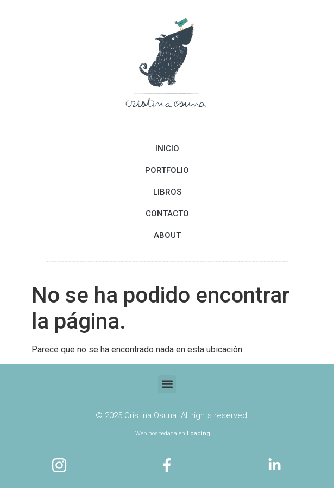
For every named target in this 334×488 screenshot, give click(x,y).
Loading (198, 433)
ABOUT (167, 235)
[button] (167, 384)
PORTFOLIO (167, 170)
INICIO (167, 148)
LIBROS (167, 192)
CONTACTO (167, 214)
